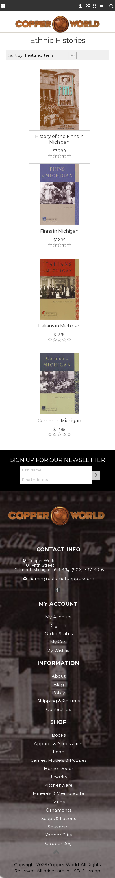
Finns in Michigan (59, 231)
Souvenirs (58, 826)
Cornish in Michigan (59, 420)
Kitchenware (58, 785)
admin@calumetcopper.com (59, 578)
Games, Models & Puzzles (59, 760)
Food (58, 751)
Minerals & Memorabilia (58, 793)
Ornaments (58, 810)
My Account (58, 617)
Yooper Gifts (58, 835)
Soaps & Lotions (58, 818)
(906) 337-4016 (85, 569)
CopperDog (58, 843)
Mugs (59, 801)
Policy (58, 692)
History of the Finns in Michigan (59, 139)
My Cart (58, 641)
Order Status (59, 633)
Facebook (57, 590)
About (59, 676)
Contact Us (58, 709)
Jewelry (58, 776)
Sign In (58, 625)
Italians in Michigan (59, 326)
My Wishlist (58, 650)
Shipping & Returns (58, 701)
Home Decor (58, 768)
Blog (58, 684)
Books (59, 735)
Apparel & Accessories (58, 743)
